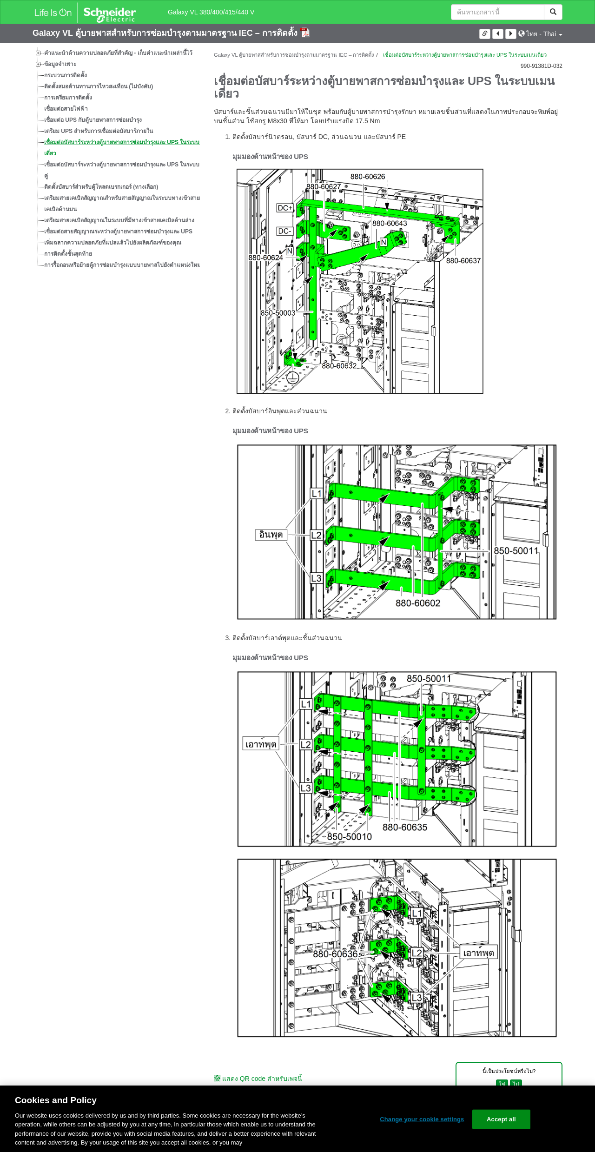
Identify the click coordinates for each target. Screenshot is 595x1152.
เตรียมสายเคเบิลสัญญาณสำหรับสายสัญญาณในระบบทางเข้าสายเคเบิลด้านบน (122, 203)
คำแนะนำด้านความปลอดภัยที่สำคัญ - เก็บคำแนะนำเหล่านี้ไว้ (118, 53)
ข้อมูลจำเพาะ (60, 64)
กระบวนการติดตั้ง (65, 75)
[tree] (116, 159)
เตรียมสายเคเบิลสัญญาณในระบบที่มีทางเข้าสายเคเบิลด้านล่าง (119, 220)
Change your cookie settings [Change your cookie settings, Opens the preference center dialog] (422, 1119)
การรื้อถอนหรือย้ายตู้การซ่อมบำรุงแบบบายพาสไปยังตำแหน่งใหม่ (122, 265)
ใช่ (502, 1084)
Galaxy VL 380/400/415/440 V (211, 12)
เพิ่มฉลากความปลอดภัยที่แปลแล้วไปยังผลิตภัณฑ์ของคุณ (112, 242)
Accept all (501, 1119)
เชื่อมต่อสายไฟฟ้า (66, 109)
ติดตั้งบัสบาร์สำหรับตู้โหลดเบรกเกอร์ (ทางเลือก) (101, 187)
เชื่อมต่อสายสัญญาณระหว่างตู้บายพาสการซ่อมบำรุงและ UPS (118, 231)
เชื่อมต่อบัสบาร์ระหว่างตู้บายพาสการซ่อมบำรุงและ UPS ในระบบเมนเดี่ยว (126, 148)
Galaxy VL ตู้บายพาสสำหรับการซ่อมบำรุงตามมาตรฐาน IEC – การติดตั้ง (166, 33)
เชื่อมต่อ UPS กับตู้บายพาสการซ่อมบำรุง (93, 120)
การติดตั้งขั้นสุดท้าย (68, 254)
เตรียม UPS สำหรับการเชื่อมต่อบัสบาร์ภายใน (98, 131)
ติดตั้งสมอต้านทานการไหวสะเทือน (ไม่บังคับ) (98, 86)
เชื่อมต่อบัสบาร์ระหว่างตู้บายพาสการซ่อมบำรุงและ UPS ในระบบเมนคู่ (126, 170)
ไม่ (516, 1084)
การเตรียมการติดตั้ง (68, 97)
